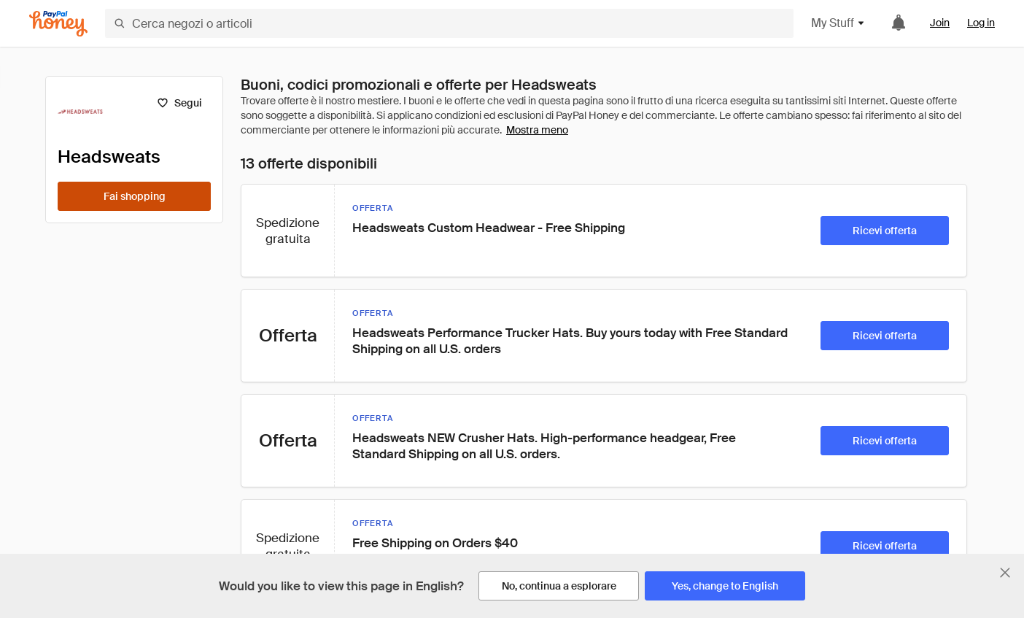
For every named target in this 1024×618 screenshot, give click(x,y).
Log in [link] (981, 22)
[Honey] (58, 23)
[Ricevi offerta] (885, 230)
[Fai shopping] (134, 196)
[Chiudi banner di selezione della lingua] (1005, 573)
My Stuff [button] (838, 23)
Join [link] (940, 22)
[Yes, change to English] (725, 585)
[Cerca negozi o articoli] (449, 23)
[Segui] (179, 102)
